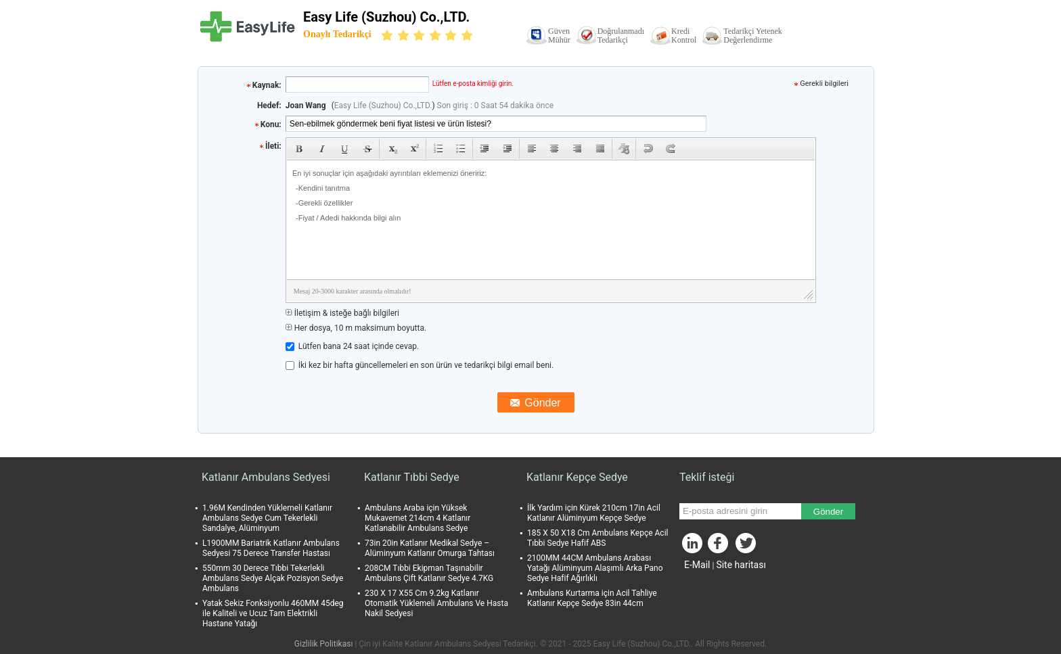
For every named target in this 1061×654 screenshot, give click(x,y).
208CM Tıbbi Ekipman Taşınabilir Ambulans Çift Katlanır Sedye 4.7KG (429, 573)
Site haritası (741, 564)
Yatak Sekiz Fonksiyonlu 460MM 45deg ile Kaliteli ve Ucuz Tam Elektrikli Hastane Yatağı (273, 613)
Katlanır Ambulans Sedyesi (266, 477)
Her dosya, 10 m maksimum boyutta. (356, 328)
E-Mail (697, 564)
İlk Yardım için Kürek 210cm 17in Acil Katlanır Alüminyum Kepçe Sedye (593, 513)
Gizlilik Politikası (323, 644)
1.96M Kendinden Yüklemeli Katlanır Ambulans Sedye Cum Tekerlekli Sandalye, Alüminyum (267, 518)
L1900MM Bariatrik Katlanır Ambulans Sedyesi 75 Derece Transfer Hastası (271, 548)
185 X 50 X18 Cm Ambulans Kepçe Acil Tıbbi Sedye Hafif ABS (597, 538)
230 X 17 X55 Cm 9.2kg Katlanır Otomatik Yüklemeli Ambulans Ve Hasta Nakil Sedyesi (436, 603)
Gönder (828, 512)
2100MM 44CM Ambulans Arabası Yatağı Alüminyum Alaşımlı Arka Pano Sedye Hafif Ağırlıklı (594, 568)
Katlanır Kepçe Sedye (577, 477)
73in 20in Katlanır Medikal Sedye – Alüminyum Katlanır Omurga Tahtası (430, 548)
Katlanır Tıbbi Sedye (411, 477)
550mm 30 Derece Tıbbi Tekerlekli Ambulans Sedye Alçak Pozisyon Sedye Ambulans (272, 578)
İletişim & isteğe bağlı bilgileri (342, 313)
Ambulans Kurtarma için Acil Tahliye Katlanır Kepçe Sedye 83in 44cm (592, 598)
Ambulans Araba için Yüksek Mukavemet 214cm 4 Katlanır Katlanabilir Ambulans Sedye (417, 518)
